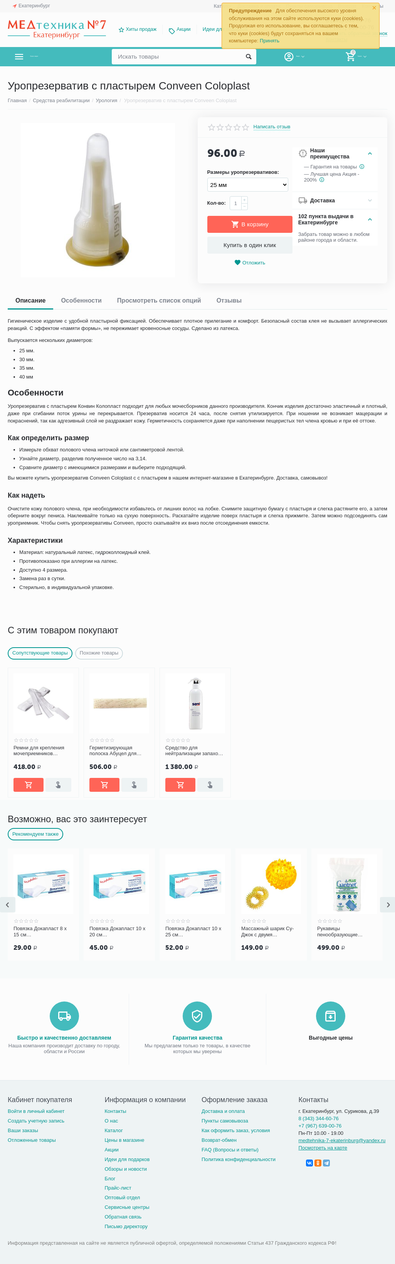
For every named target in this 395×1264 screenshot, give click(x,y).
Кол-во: (216, 203)
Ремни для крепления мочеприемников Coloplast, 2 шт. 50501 (38, 751)
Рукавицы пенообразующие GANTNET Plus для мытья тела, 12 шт (339, 932)
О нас (111, 1121)
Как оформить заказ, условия (236, 1130)
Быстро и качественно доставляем (64, 1038)
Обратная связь (122, 1217)
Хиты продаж (141, 29)
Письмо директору (126, 1226)
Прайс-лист (117, 1188)
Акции (183, 29)
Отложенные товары (32, 1140)
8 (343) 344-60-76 (318, 1118)
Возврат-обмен (219, 1140)
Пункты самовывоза (225, 1121)
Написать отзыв (272, 127)
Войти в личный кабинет (36, 1111)
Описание (30, 300)
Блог (109, 1179)
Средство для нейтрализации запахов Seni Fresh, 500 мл (193, 751)
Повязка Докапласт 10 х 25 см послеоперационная (193, 932)
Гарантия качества (197, 1038)
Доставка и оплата (223, 1111)
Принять (269, 41)
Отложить (249, 262)
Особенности (81, 300)
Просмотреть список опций (159, 300)
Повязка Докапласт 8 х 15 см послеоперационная (40, 932)
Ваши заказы (23, 1130)
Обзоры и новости (125, 1169)
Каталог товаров (53, 57)
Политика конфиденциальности (239, 1159)
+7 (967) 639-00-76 (319, 1126)
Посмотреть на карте (322, 1148)
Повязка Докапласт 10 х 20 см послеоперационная (117, 932)
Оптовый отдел (122, 1197)
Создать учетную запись (36, 1121)
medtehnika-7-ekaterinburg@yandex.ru (341, 1140)
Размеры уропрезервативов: (243, 172)
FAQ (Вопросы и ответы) (230, 1150)
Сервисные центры (126, 1207)
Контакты (115, 1111)
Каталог (113, 1130)
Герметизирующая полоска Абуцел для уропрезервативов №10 (116, 751)
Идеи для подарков (127, 1159)
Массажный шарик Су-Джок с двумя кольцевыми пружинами (269, 932)
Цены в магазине (124, 1140)
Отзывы (229, 300)
